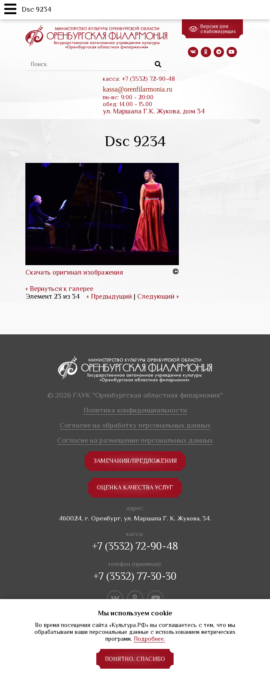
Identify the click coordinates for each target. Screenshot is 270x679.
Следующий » (158, 296)
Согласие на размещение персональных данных (135, 440)
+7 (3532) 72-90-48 (135, 546)
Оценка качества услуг (135, 487)
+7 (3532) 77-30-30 (135, 576)
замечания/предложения (135, 461)
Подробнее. (149, 638)
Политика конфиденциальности (135, 410)
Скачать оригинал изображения (74, 272)
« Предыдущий (109, 296)
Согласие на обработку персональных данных (135, 425)
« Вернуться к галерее (59, 289)
